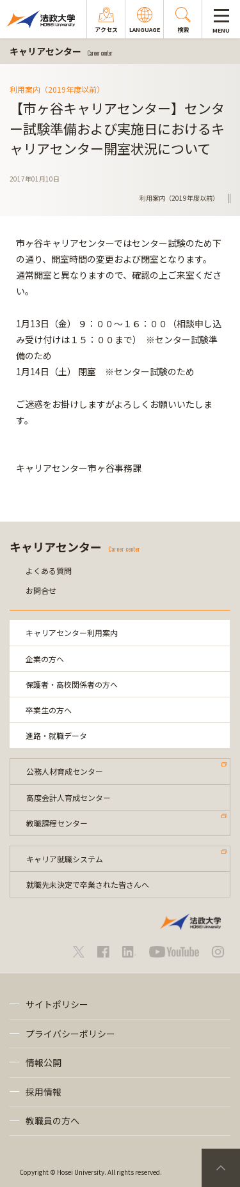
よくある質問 (49, 570)
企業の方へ (45, 658)
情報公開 (43, 1062)
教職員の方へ (52, 1120)
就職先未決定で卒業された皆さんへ (87, 884)
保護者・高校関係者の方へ (72, 684)
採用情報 (43, 1091)
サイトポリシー (57, 1004)
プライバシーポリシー (70, 1033)
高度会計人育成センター (68, 797)
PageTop (221, 1168)
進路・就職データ (56, 735)
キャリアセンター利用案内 (72, 632)
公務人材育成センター (64, 771)
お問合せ (41, 590)
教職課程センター (57, 823)
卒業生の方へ (49, 709)
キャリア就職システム (64, 858)
